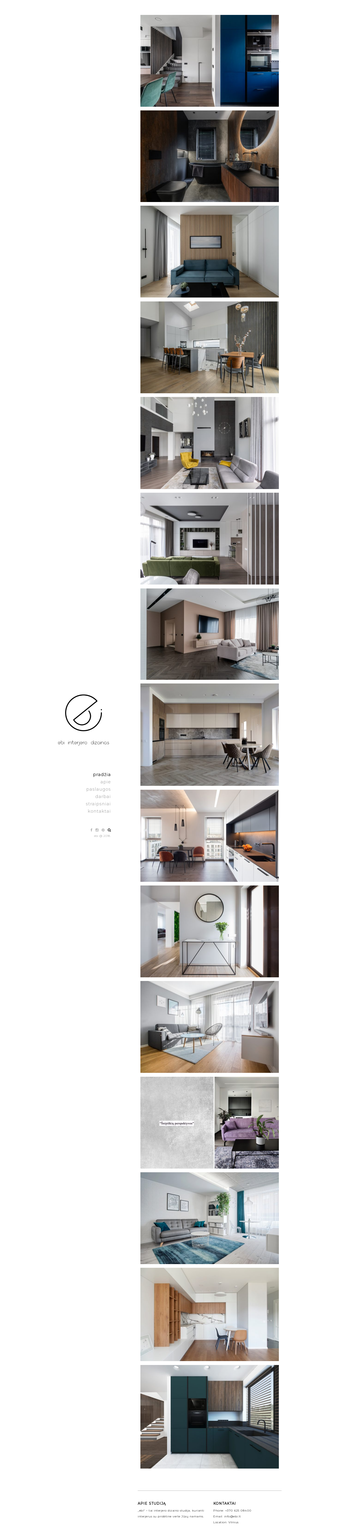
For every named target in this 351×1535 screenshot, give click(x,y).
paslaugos (98, 789)
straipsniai (98, 804)
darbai (103, 796)
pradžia (102, 774)
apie (105, 782)
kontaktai (99, 811)
